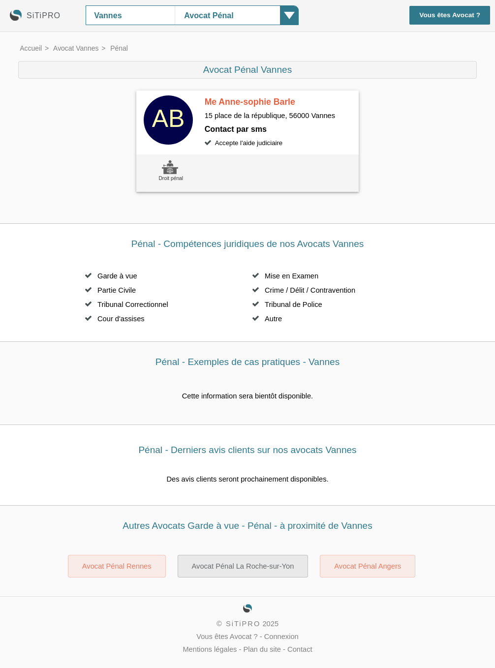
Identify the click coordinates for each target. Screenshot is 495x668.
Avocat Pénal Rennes (117, 566)
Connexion (281, 636)
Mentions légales (210, 649)
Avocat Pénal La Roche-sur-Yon (243, 566)
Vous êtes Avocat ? (449, 15)
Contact (299, 649)
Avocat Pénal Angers (367, 566)
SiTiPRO (243, 624)
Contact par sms (236, 128)
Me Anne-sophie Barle (250, 102)
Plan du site (262, 649)
